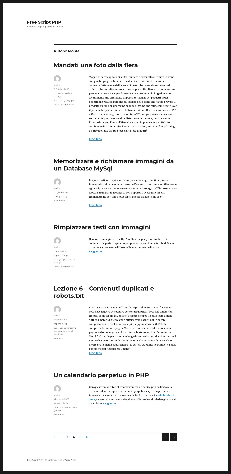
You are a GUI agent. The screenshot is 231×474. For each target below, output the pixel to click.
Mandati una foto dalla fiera (96, 65)
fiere (56, 100)
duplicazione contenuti (65, 328)
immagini (58, 259)
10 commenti (60, 200)
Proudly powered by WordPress (60, 460)
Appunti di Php (61, 255)
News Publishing (61, 403)
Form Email (59, 93)
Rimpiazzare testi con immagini (102, 227)
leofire (57, 85)
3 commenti (59, 338)
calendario (59, 407)
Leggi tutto (95, 138)
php (73, 100)
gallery (67, 100)
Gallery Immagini (62, 196)
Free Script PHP (44, 22)
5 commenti (59, 414)
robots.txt (58, 334)
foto (61, 100)
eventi (68, 407)
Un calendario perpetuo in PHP (101, 375)
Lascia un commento (64, 104)
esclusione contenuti (64, 331)
